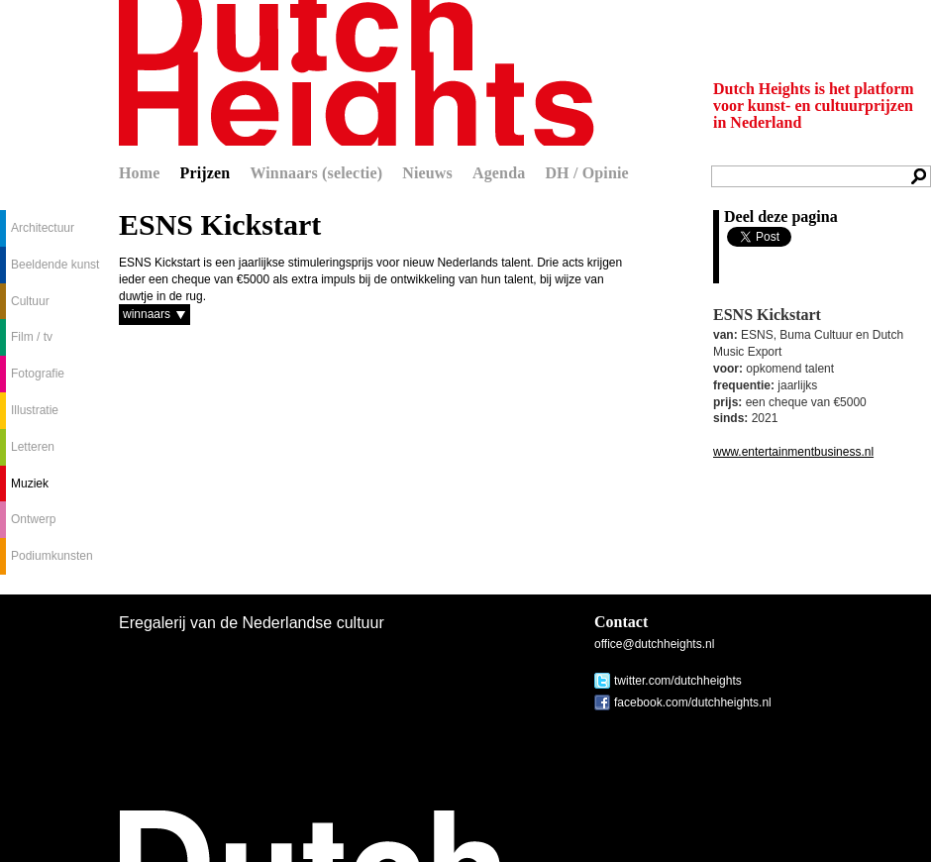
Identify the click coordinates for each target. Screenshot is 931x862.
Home (139, 172)
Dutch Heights (356, 73)
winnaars (146, 314)
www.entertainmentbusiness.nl (793, 452)
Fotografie (37, 373)
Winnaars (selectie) (316, 172)
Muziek (30, 483)
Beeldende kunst (55, 264)
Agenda (498, 172)
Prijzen (205, 172)
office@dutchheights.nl (654, 644)
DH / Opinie (586, 172)
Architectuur (42, 228)
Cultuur (30, 301)
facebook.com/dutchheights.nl (693, 702)
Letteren (32, 447)
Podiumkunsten (52, 556)
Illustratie (34, 410)
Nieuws (427, 172)
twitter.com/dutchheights (678, 681)
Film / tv (31, 337)
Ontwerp (33, 519)
